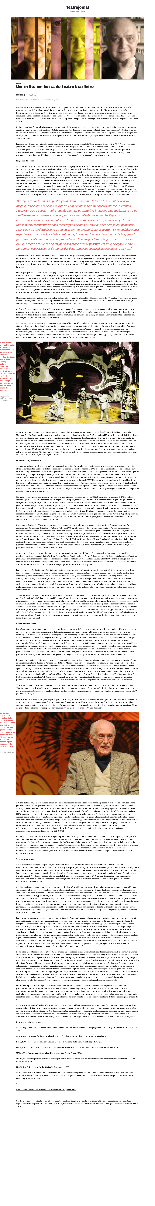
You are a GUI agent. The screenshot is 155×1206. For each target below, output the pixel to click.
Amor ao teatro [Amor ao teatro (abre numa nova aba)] (90, 1101)
